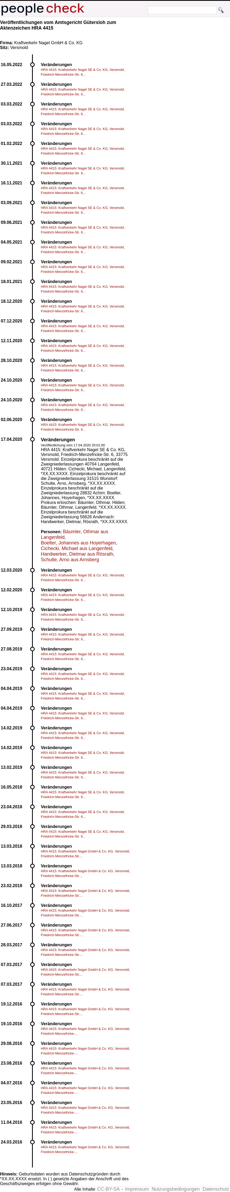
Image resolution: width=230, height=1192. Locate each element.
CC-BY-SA (108, 1189)
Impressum (137, 1189)
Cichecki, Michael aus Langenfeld (76, 548)
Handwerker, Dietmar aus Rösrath (77, 554)
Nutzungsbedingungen (176, 1189)
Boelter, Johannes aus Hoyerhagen (78, 543)
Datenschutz (216, 1189)
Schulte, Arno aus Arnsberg (70, 559)
